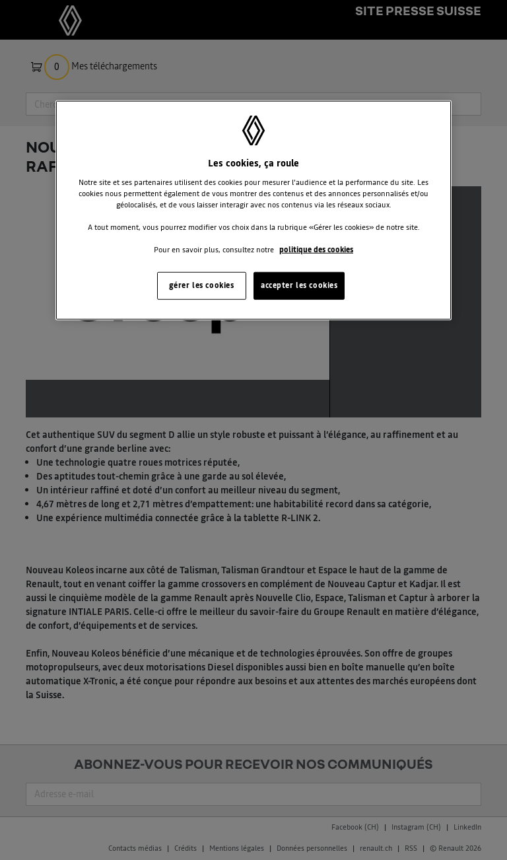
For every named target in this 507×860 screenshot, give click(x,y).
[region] (253, 210)
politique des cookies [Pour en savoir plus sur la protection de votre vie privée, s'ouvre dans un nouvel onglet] (316, 249)
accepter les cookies (299, 285)
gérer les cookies (201, 285)
